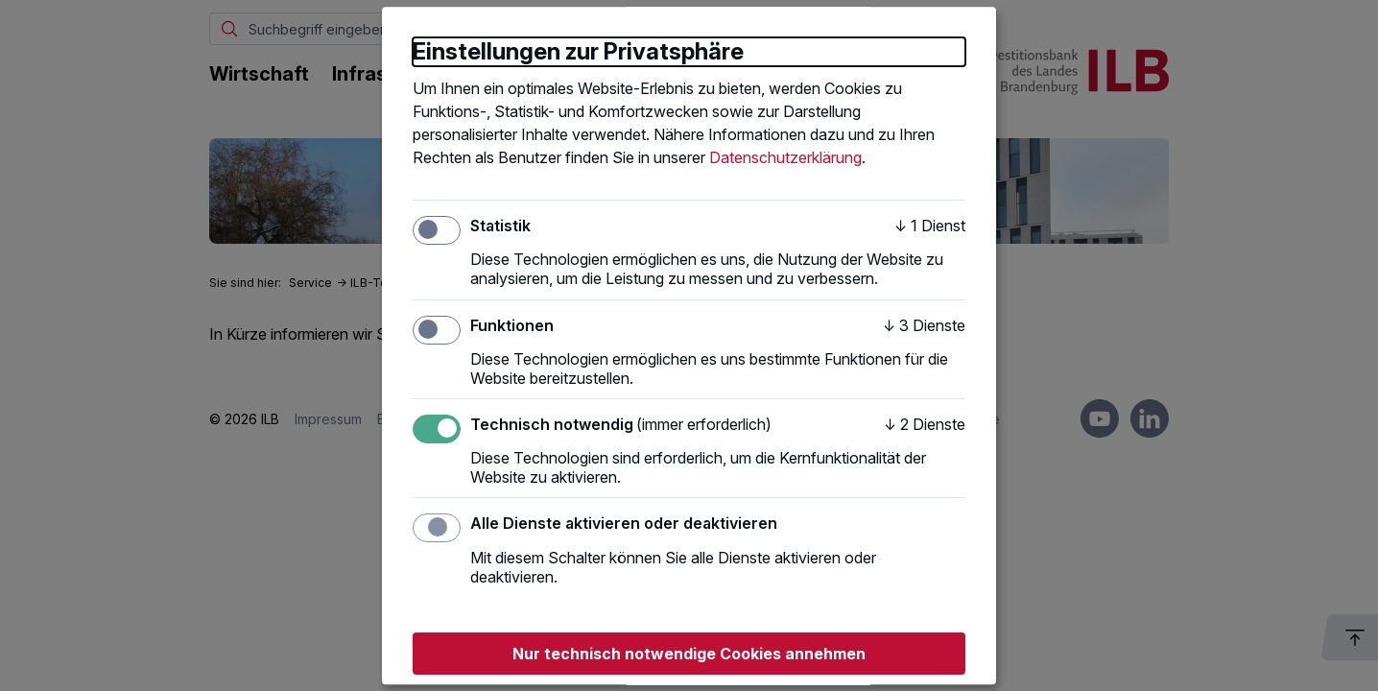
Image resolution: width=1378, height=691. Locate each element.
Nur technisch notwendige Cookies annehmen (689, 653)
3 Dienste (924, 325)
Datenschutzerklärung (785, 157)
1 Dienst (929, 225)
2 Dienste (924, 424)
